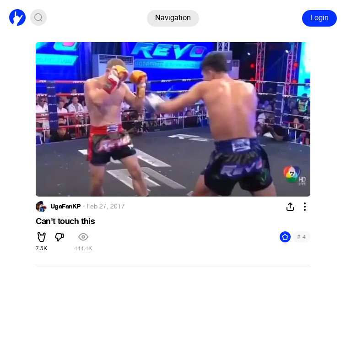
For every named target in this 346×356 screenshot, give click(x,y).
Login (319, 17)
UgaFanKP (65, 206)
